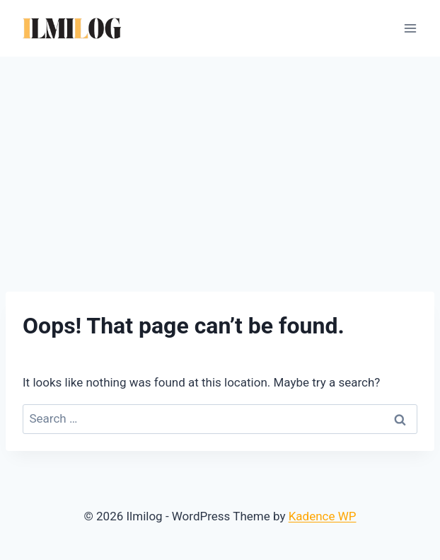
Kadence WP (323, 516)
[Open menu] (410, 28)
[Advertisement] (220, 163)
